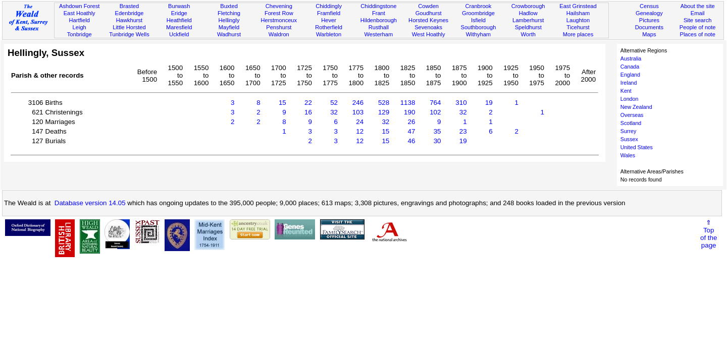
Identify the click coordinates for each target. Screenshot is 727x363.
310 (460, 102)
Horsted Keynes (428, 20)
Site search (698, 20)
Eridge (179, 13)
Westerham (379, 34)
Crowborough (528, 6)
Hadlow (528, 13)
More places (578, 34)
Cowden (428, 6)
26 (412, 122)
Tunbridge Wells (129, 34)
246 (358, 102)
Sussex (629, 139)
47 (412, 131)
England (630, 75)
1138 (408, 102)
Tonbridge (79, 34)
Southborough (478, 27)
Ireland (628, 83)
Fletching (229, 13)
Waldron (279, 34)
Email (698, 13)
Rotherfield (328, 27)
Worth (528, 34)
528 (383, 102)
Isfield (478, 20)
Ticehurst (577, 27)
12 (360, 131)
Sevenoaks (428, 27)
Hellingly (229, 20)
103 (358, 112)
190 (409, 112)
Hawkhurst (129, 20)
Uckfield (179, 34)
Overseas (632, 115)
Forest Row (279, 13)
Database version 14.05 (90, 203)
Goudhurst (429, 13)
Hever (328, 20)
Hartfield (79, 20)
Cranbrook (478, 6)
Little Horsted (129, 27)
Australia (630, 58)
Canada (629, 67)
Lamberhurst (528, 20)
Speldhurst (528, 27)
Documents (649, 27)
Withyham (478, 34)
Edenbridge (129, 13)
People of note (698, 27)
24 (360, 122)
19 (489, 102)
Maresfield (179, 27)
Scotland (630, 123)
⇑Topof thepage (708, 234)
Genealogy (649, 13)
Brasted (129, 6)
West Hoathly (428, 34)
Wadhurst (229, 34)
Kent (626, 91)
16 (308, 112)
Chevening (279, 6)
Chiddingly (329, 6)
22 (308, 102)
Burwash (179, 6)
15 (282, 102)
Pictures (649, 20)
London (629, 99)
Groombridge (478, 13)
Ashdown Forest (79, 6)
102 (435, 112)
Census (649, 6)
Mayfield (229, 27)
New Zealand (636, 107)
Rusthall (379, 27)
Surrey (628, 131)
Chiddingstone (378, 6)
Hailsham (578, 13)
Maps (649, 34)
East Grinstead (577, 6)
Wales (627, 155)
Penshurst (278, 27)
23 (463, 131)
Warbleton (328, 34)
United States (636, 147)
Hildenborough (378, 20)
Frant (378, 13)
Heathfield (179, 20)
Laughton (578, 20)
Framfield (328, 13)
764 (435, 102)
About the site (698, 6)
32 (334, 112)
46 (412, 141)
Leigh (79, 27)
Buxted (229, 6)
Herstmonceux (279, 20)
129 (383, 112)
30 (437, 141)
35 (437, 131)
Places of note (697, 34)
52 (334, 102)
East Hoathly (79, 13)
